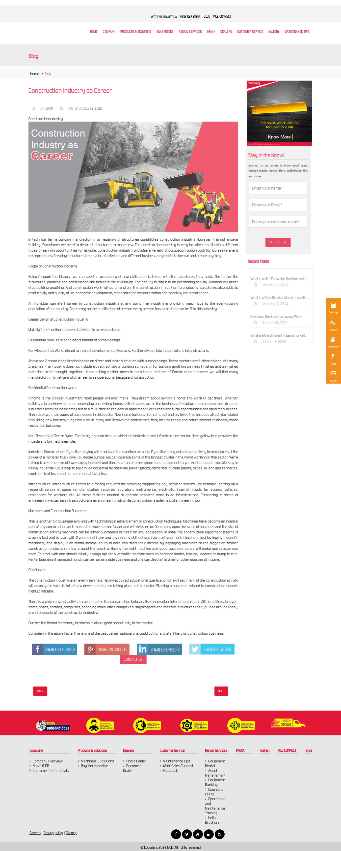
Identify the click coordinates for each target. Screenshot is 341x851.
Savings (334, 307)
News (333, 375)
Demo (333, 325)
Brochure (333, 342)
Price (333, 359)
